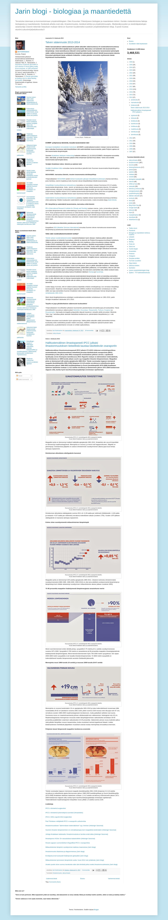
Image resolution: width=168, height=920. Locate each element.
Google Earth (133, 208)
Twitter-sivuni (133, 228)
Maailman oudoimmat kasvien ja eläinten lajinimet (32, 161)
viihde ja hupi (133, 184)
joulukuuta (134, 100)
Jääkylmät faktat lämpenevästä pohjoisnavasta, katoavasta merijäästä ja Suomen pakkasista (27, 150)
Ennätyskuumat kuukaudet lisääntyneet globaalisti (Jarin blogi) (67, 856)
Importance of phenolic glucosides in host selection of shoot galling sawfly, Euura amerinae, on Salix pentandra (26, 66)
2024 (131, 67)
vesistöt (131, 177)
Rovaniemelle (50, 312)
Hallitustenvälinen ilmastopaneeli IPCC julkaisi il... (141, 111)
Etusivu (82, 878)
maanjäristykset (134, 215)
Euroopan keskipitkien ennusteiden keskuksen (61, 147)
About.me (132, 246)
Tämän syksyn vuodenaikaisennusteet (59, 238)
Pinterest (131, 253)
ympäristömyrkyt (134, 193)
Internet (131, 181)
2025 (131, 65)
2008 (131, 149)
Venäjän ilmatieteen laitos (54, 168)
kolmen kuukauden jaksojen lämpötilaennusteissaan (87, 179)
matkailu (131, 174)
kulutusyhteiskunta (134, 167)
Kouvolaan (84, 310)
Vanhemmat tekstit (114, 878)
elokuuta (134, 118)
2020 (131, 78)
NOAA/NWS (61, 179)
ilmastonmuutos (57, 873)
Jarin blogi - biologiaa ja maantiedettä (73, 11)
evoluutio (132, 198)
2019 (131, 81)
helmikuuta (134, 132)
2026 (131, 62)
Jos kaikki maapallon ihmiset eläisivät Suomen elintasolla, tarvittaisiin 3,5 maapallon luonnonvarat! (27, 188)
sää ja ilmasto (57, 333)
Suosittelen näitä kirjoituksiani (138, 44)
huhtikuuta (134, 126)
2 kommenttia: (86, 870)
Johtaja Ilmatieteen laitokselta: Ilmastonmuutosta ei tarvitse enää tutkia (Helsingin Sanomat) (77, 834)
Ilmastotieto (132, 251)
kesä (130, 200)
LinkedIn (131, 237)
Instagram (132, 256)
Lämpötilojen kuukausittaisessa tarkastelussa (61, 185)
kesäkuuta (134, 121)
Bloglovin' (132, 239)
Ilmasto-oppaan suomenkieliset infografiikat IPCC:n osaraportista (68, 843)
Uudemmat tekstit (51, 878)
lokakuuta (134, 105)
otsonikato (132, 217)
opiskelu (131, 172)
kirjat (130, 212)
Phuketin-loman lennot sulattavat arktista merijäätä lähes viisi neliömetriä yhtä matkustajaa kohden (27, 125)
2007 (131, 151)
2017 (131, 86)
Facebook (132, 230)
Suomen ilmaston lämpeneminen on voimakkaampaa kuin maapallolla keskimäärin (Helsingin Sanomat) (81, 830)
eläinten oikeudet (134, 196)
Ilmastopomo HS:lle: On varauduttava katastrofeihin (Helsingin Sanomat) (70, 838)
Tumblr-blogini (133, 249)
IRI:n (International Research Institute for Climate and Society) (66, 208)
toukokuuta (134, 123)
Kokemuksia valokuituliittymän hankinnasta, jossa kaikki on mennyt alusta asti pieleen (32, 112)
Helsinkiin (76, 310)
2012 (131, 138)
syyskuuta (134, 115)
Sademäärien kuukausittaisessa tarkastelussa (61, 198)
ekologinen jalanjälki (135, 179)
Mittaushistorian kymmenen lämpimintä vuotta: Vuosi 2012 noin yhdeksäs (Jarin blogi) (75, 860)
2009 (131, 146)
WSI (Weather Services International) (66, 227)
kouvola (131, 165)
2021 (131, 75)
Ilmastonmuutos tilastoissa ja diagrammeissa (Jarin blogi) (65, 851)
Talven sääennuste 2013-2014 (63, 42)
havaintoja (99, 272)
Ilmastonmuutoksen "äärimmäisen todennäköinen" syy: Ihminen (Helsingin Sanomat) (74, 825)
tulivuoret (132, 210)
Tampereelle (93, 310)
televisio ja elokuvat (135, 189)
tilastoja (91, 272)
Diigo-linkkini (133, 263)
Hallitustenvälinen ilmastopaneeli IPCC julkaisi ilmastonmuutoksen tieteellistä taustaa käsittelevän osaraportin (81, 344)
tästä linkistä (112, 200)
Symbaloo (132, 268)
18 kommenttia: (89, 330)
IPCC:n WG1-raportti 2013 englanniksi (59, 817)
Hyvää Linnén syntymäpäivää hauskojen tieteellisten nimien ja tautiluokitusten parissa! (32, 175)
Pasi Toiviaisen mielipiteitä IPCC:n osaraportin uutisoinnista (66, 821)
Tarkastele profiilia (20, 87)
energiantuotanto (134, 191)
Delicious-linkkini (134, 265)
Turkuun (101, 310)
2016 (131, 89)
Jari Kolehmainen (23, 52)
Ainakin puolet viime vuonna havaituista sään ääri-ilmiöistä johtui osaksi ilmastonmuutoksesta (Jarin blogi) (81, 864)
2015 (131, 92)
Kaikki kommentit (22, 379)
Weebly (131, 242)
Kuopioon (107, 310)
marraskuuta (135, 102)
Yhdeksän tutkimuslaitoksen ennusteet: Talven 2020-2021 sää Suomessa (31, 137)
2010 (131, 143)
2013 (131, 97)
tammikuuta (135, 134)
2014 (131, 95)
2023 (131, 70)
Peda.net (132, 244)
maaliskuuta (135, 129)
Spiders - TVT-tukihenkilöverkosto (139, 272)
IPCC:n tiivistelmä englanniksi (56, 808)
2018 (131, 84)
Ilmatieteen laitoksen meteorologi (63, 155)
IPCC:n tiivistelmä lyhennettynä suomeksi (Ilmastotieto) (64, 813)
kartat (130, 203)
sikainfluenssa (133, 219)
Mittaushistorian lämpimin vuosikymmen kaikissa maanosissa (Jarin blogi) (71, 847)
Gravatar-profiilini (134, 258)
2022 (131, 73)
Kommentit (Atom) (55, 882)
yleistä (131, 169)
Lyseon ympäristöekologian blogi (139, 270)
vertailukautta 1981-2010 (54, 293)
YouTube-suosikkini (135, 261)
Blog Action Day (134, 205)
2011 (131, 141)
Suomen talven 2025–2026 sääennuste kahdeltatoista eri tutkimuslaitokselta (32, 100)
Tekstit (19, 376)
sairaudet (132, 186)
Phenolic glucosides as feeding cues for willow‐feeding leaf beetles (26, 78)
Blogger (96, 909)
